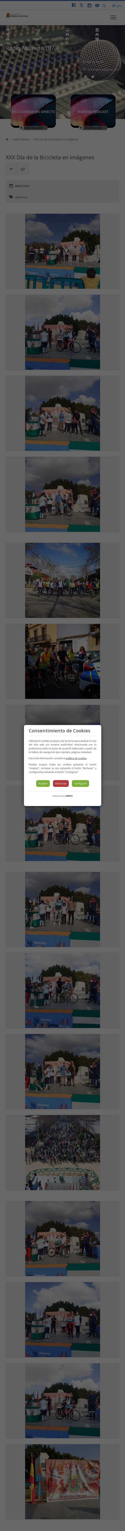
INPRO (69, 795)
